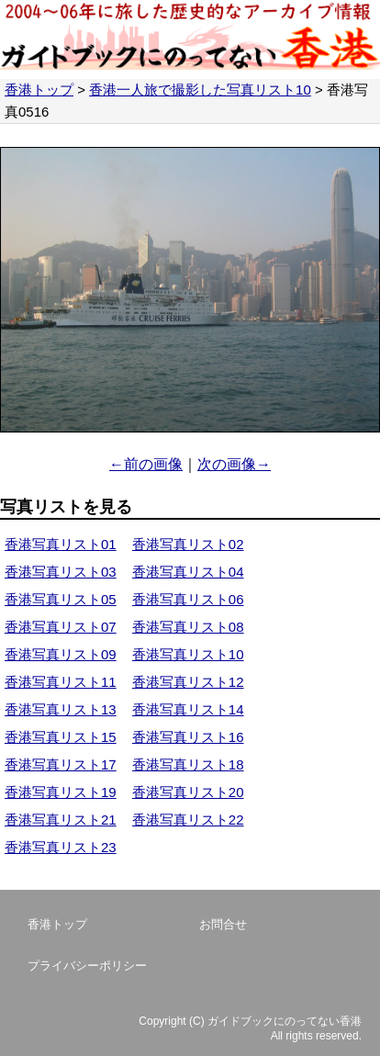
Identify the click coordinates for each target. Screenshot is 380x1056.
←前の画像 (146, 464)
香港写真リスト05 (61, 599)
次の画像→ (234, 464)
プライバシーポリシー (87, 965)
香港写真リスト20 (188, 792)
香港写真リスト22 (188, 819)
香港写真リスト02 (188, 544)
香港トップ (39, 89)
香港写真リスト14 (188, 709)
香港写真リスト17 (61, 764)
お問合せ (223, 924)
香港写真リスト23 (61, 847)
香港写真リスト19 (61, 792)
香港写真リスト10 (188, 654)
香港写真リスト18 (188, 764)
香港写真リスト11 (61, 682)
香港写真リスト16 (188, 737)
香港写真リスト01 (61, 544)
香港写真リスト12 (188, 682)
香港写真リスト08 (188, 627)
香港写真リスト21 (61, 819)
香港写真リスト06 (188, 599)
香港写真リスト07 (61, 627)
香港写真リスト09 (61, 654)
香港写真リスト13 (61, 709)
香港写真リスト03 (61, 571)
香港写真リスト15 (61, 737)
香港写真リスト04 (188, 571)
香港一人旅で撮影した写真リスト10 (200, 89)
